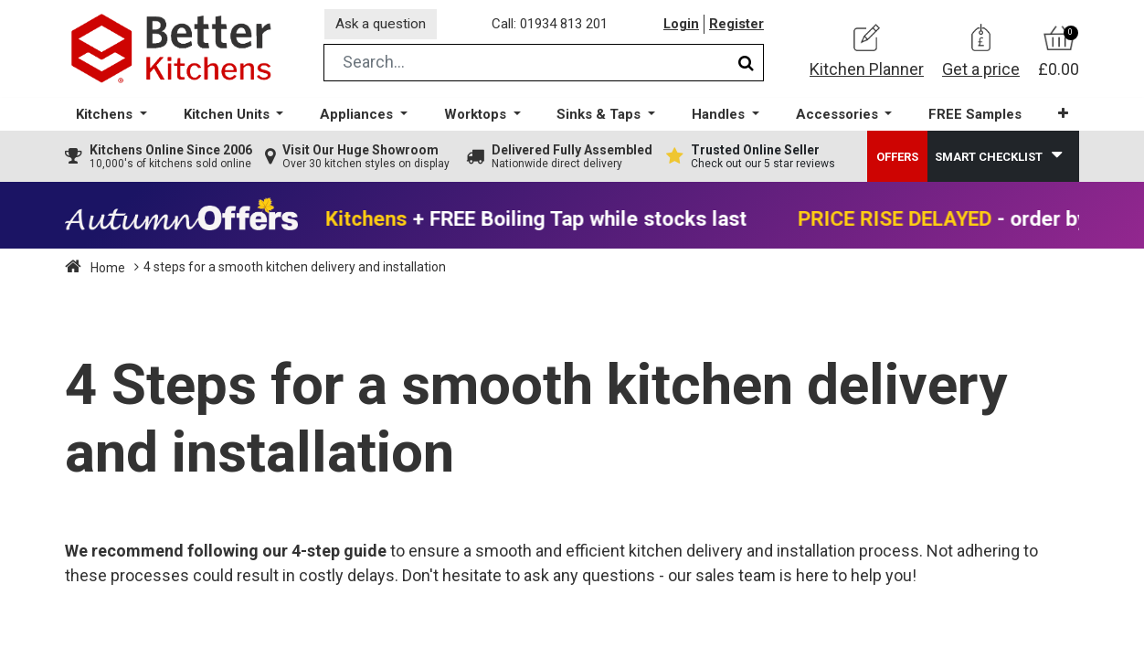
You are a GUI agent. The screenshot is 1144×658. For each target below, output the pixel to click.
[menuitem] (973, 119)
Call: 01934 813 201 (553, 26)
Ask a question (383, 26)
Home (106, 272)
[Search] (746, 67)
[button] (1060, 118)
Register (736, 26)
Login (680, 26)
